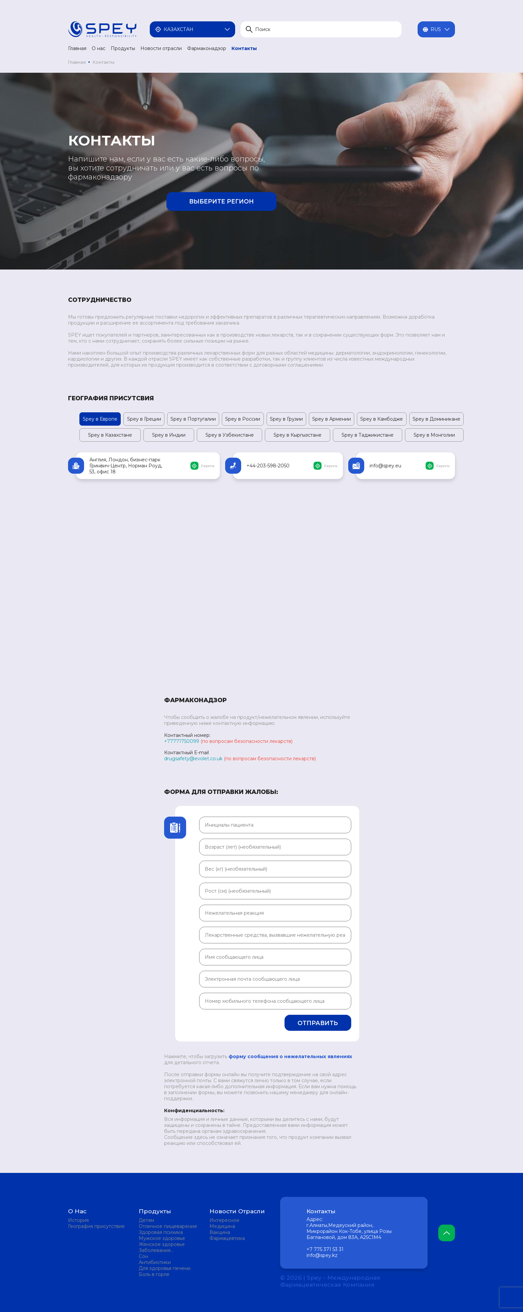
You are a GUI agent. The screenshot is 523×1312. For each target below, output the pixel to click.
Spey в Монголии (434, 435)
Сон (143, 1256)
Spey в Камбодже (381, 419)
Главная (77, 48)
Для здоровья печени (164, 1268)
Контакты (244, 48)
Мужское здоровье (162, 1238)
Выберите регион (221, 201)
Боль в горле (154, 1274)
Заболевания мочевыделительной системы (163, 1250)
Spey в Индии (168, 435)
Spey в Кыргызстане (298, 435)
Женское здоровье (162, 1244)
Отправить (318, 1022)
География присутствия (96, 1226)
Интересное (224, 1220)
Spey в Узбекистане (229, 435)
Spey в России (242, 419)
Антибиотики (155, 1262)
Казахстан (192, 29)
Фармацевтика (227, 1238)
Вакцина (219, 1232)
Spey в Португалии (193, 419)
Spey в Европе (100, 419)
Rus (436, 29)
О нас (98, 48)
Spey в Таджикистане (368, 435)
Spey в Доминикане (436, 419)
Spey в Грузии (286, 419)
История (78, 1220)
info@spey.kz (322, 1255)
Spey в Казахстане (110, 435)
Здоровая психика (161, 1232)
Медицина (222, 1226)
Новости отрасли (161, 48)
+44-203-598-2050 (268, 466)
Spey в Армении (331, 419)
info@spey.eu (385, 466)
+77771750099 (181, 741)
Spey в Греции (144, 419)
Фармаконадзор (206, 48)
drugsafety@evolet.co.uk (193, 759)
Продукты (123, 48)
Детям (146, 1220)
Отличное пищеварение (168, 1226)
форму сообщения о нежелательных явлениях (290, 1056)
